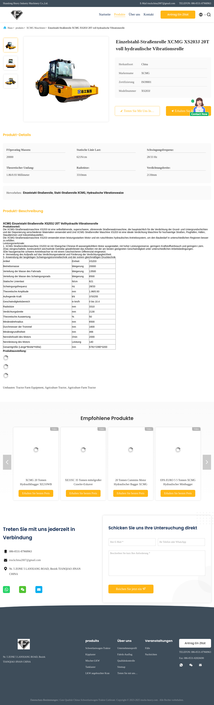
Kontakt (149, 14)
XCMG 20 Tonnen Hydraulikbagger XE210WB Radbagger (36, 484)
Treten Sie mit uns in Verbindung (145, 111)
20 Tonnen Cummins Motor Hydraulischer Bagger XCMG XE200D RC (130, 484)
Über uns (134, 14)
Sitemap (121, 667)
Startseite (105, 14)
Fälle (147, 648)
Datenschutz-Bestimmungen (44, 700)
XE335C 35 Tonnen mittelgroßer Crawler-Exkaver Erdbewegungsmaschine (83, 484)
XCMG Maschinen (35, 28)
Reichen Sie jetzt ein (131, 589)
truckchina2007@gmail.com (25, 560)
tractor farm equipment (30, 387)
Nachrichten (151, 654)
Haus (10, 28)
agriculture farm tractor (82, 387)
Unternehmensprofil (127, 648)
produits (20, 28)
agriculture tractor (55, 387)
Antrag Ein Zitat (178, 15)
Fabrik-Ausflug (124, 654)
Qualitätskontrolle (126, 660)
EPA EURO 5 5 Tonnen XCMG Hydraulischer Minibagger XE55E (178, 484)
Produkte (119, 14)
